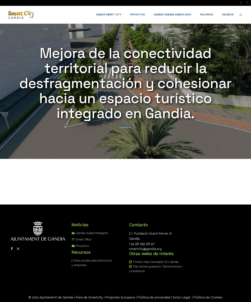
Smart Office (83, 239)
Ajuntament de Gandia (56, 297)
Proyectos (82, 246)
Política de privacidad (154, 297)
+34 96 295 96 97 (142, 244)
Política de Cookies (208, 297)
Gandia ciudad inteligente (92, 233)
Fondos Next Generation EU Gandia (155, 262)
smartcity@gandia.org (145, 249)
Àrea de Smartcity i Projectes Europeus (105, 297)
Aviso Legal (181, 297)
